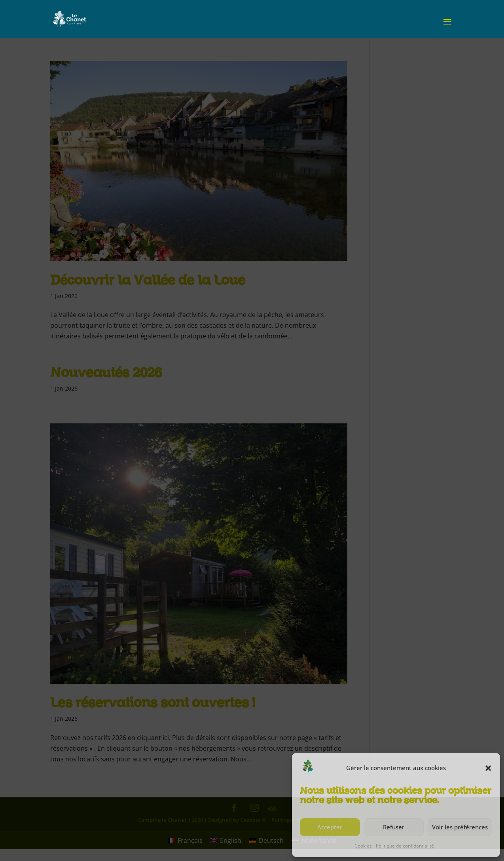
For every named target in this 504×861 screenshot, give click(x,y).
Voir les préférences (460, 827)
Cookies (363, 845)
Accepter (329, 827)
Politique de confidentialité (405, 845)
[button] (488, 768)
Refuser (393, 827)
